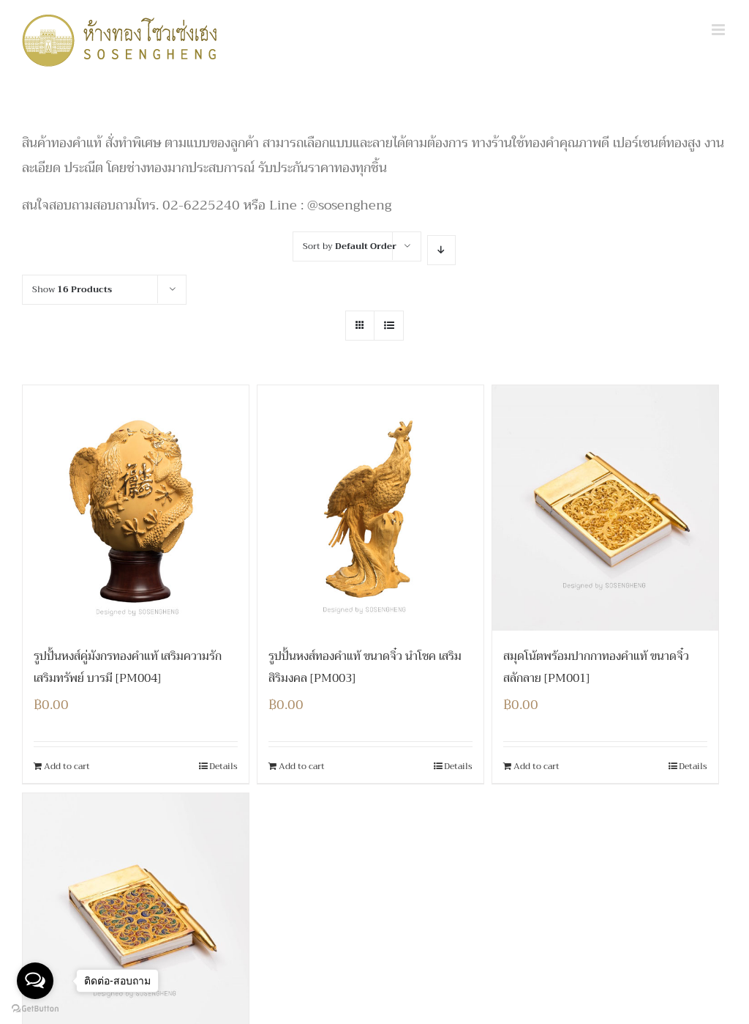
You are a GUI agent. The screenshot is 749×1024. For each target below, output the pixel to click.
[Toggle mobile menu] (719, 29)
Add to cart (67, 766)
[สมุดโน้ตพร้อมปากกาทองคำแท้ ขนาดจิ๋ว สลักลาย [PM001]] (605, 508)
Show (72, 289)
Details (223, 766)
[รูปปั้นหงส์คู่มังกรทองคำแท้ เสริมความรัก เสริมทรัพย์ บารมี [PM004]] (136, 508)
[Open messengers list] (35, 980)
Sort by (349, 246)
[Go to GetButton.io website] (35, 1009)
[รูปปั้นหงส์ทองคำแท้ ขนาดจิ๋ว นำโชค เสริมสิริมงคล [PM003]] (370, 508)
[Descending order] (441, 250)
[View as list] (388, 325)
